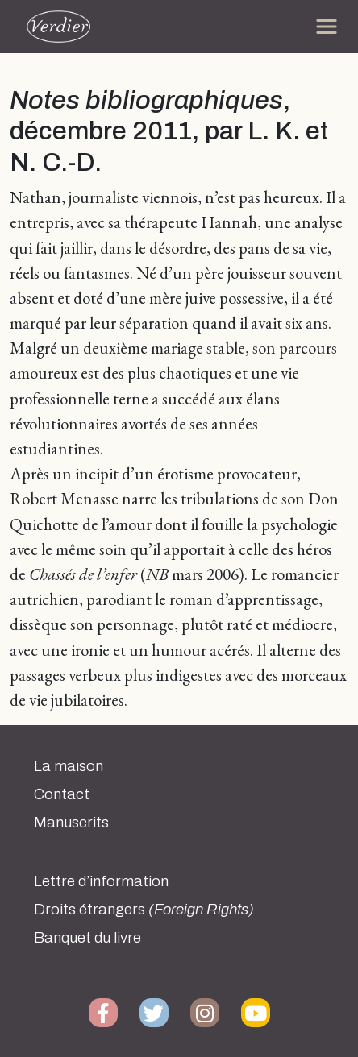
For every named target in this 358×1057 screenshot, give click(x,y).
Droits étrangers (144, 910)
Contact (62, 794)
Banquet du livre (87, 938)
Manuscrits (71, 823)
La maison (68, 766)
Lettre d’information (101, 881)
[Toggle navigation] (326, 26)
